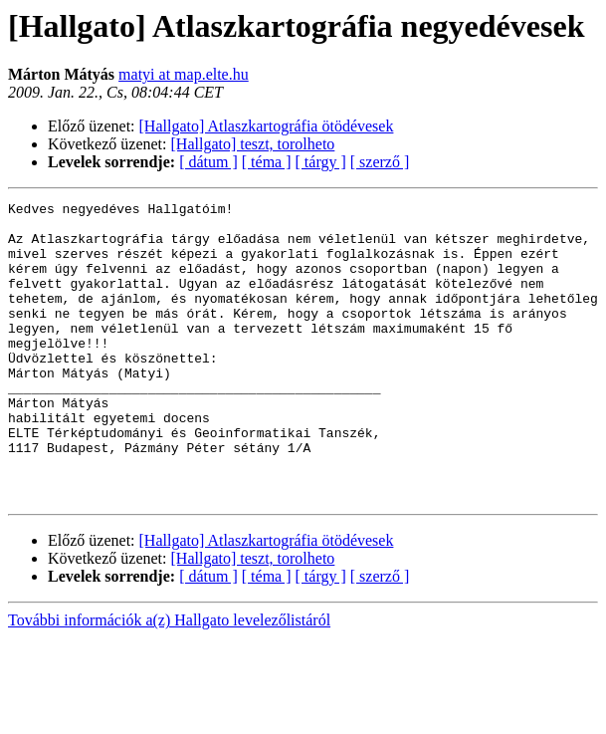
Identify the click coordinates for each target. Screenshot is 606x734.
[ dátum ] (208, 161)
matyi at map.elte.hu (183, 74)
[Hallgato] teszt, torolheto (253, 143)
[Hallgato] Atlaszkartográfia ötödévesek (266, 126)
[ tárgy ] (321, 161)
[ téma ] (267, 161)
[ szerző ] (380, 161)
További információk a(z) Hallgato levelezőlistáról (169, 679)
